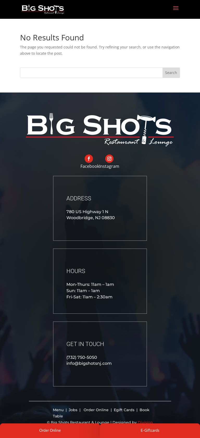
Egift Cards (124, 410)
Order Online (96, 410)
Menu (59, 410)
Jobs (73, 410)
